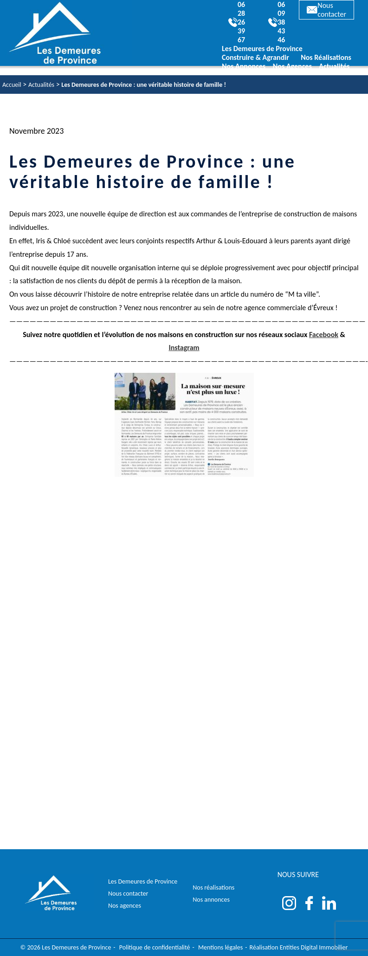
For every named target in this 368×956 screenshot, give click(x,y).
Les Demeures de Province (142, 881)
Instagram (183, 347)
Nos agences (124, 906)
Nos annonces (211, 900)
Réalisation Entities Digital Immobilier (299, 947)
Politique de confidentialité (154, 947)
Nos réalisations (213, 887)
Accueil (11, 85)
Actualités (334, 66)
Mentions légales (220, 947)
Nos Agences (292, 66)
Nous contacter (326, 10)
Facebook (323, 334)
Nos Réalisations (326, 57)
